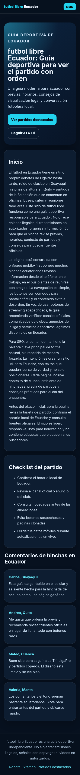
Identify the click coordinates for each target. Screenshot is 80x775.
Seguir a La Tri (23, 133)
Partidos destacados (54, 767)
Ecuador (21, 6)
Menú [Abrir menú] (70, 6)
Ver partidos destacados (32, 120)
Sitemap (29, 767)
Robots (14, 767)
